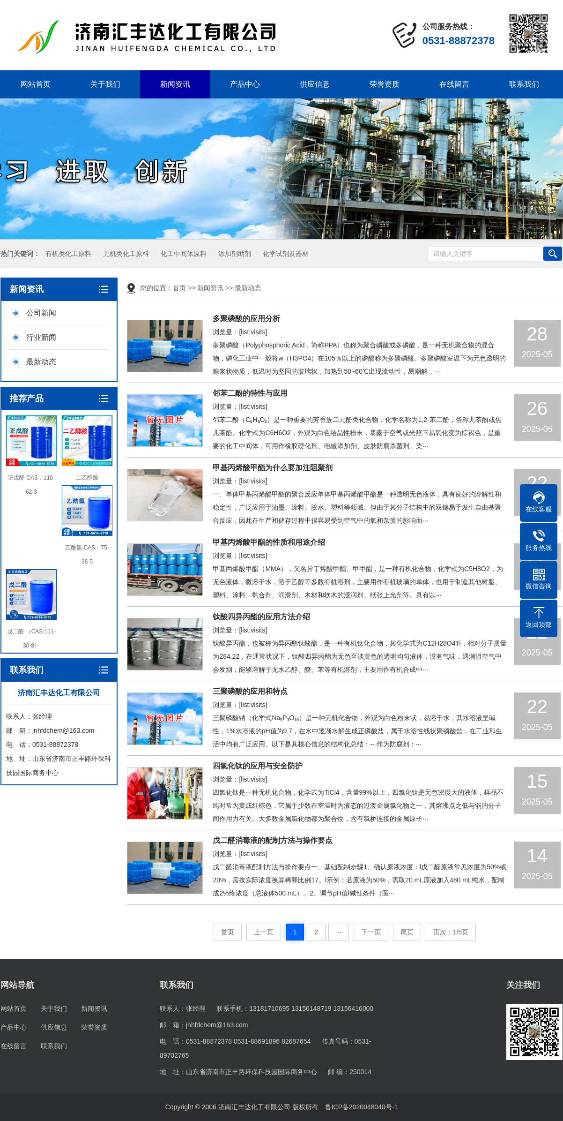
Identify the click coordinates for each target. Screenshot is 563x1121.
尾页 (407, 932)
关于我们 (105, 84)
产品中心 (245, 84)
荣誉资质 (385, 84)
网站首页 (36, 84)
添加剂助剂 (233, 253)
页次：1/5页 (450, 932)
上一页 (264, 932)
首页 (179, 288)
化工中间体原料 (182, 253)
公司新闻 (41, 313)
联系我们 (524, 84)
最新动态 (41, 362)
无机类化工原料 (125, 253)
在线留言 (454, 84)
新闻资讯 (175, 84)
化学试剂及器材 (284, 253)
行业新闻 (41, 337)
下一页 (371, 932)
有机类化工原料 (67, 253)
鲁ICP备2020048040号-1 (361, 1107)
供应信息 (315, 84)
